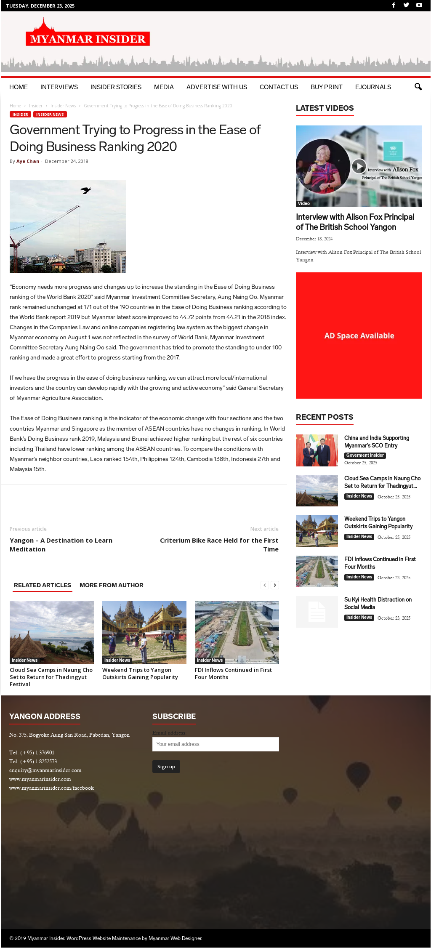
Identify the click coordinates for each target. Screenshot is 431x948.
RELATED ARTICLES (42, 585)
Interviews (59, 87)
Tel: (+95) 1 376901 (31, 752)
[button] (418, 87)
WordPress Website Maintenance (104, 938)
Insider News (63, 106)
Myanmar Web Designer (175, 938)
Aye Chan (28, 161)
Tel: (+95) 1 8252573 (33, 761)
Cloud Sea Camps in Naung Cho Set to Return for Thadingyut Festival (51, 677)
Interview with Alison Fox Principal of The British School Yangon (355, 222)
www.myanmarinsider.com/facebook (51, 788)
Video (304, 203)
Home (18, 87)
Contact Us (279, 87)
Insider (36, 106)
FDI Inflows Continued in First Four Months (233, 673)
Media (164, 87)
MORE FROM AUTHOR (112, 585)
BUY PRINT (327, 87)
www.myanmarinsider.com (40, 779)
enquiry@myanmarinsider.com (45, 770)
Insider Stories (115, 87)
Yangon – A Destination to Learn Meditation (61, 544)
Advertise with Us (216, 87)
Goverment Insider (365, 455)
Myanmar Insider (45, 938)
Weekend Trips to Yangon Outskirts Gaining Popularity (140, 673)
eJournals (373, 87)
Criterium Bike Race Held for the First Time (219, 544)
